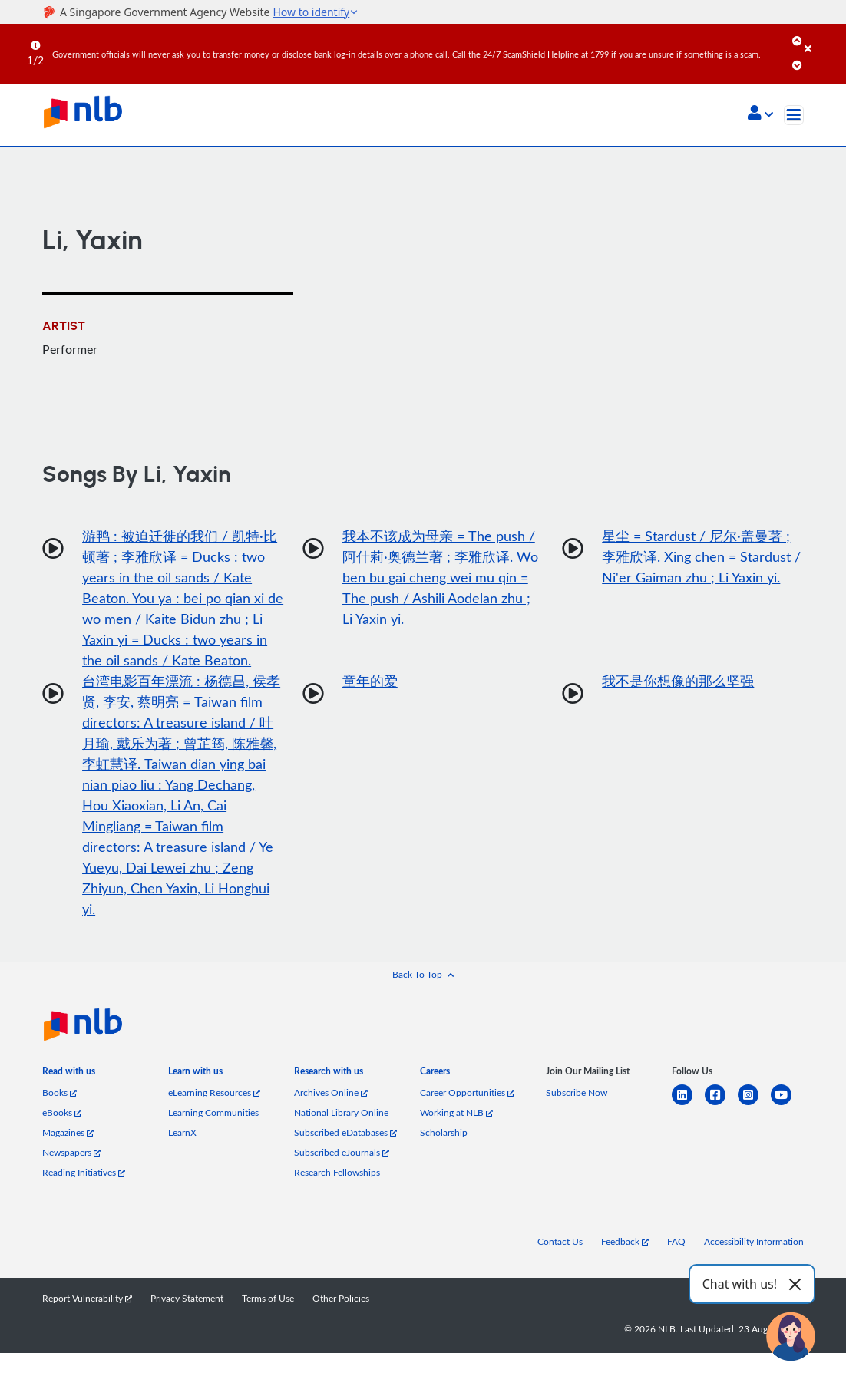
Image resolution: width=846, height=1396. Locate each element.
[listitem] (68, 1074)
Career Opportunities (467, 1092)
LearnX (182, 1132)
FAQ (676, 1241)
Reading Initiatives (83, 1172)
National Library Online (341, 1112)
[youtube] (787, 1104)
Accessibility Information (754, 1241)
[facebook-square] (721, 1104)
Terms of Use (268, 1298)
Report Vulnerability (87, 1298)
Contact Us (560, 1241)
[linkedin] (688, 1104)
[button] (760, 114)
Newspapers (71, 1152)
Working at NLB (456, 1112)
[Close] (822, 37)
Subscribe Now (576, 1092)
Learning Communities (213, 1112)
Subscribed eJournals (341, 1152)
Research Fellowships (337, 1172)
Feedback (625, 1241)
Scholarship (444, 1132)
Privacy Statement (186, 1298)
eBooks (61, 1112)
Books (59, 1092)
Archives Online (331, 1092)
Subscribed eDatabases (345, 1132)
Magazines (68, 1132)
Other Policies (340, 1298)
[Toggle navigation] (794, 115)
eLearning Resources (214, 1092)
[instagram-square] (754, 1104)
